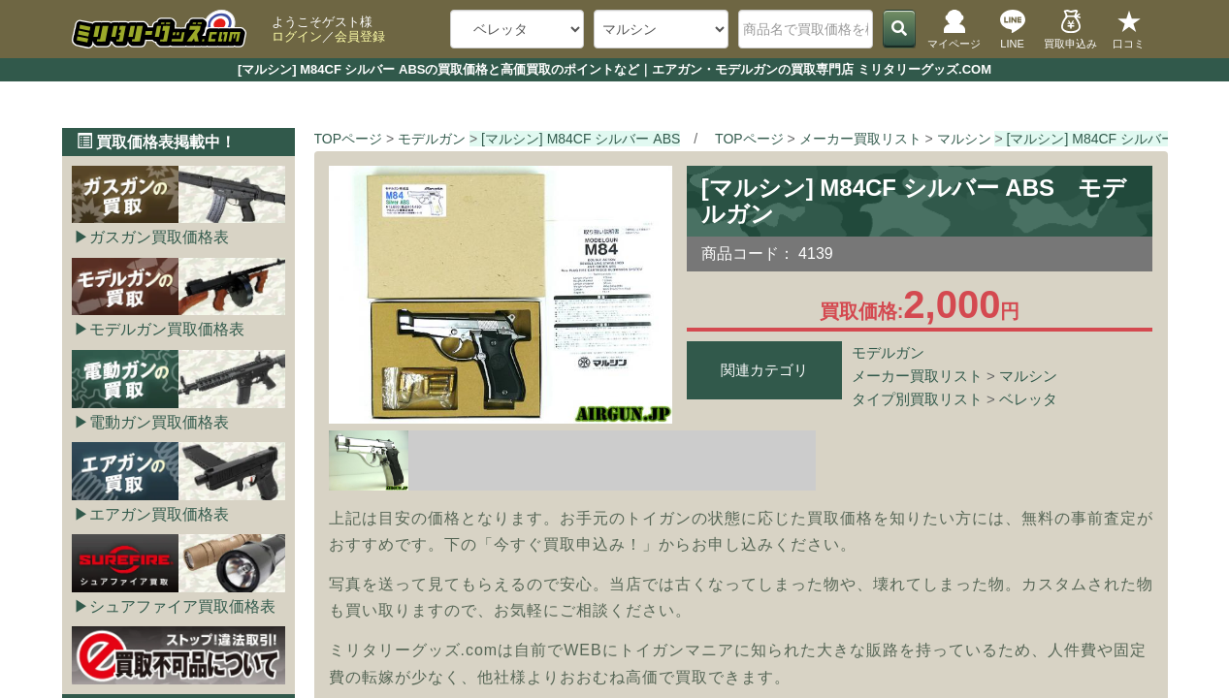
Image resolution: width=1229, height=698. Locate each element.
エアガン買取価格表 (159, 514)
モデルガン (888, 352)
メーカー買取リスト (917, 375)
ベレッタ (1028, 399)
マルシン (1028, 375)
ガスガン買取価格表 (159, 237)
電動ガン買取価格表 (159, 422)
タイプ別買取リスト (917, 399)
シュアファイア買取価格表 (182, 606)
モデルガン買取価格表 (166, 329)
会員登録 (360, 36)
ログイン (297, 36)
